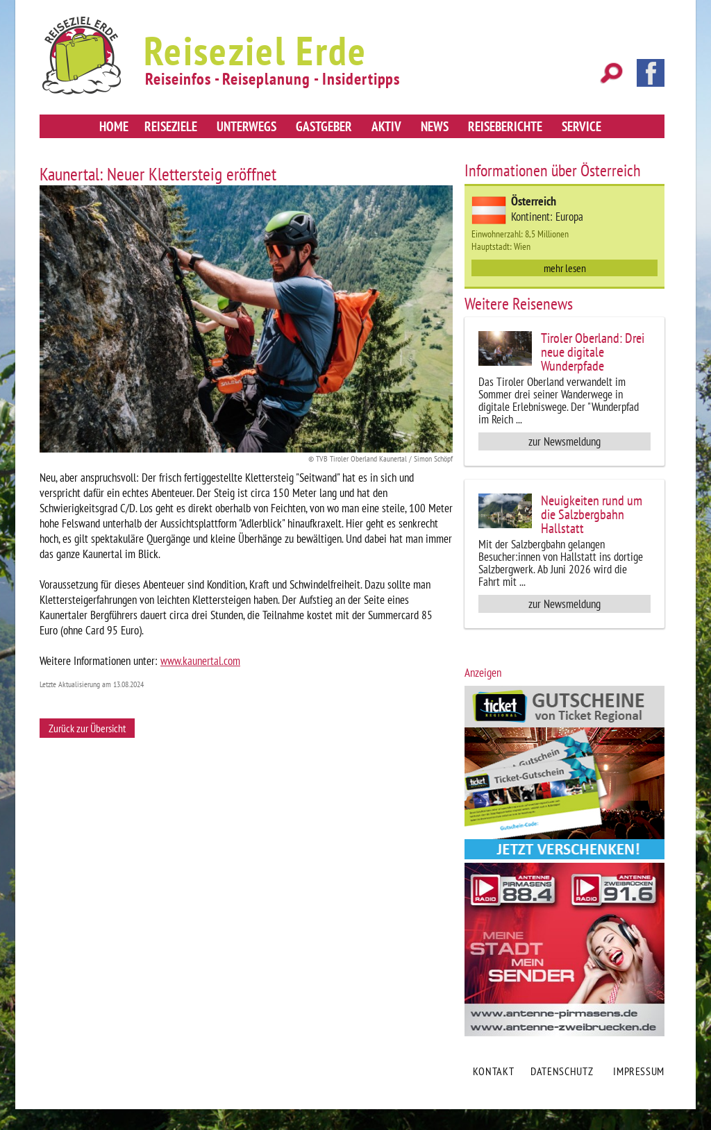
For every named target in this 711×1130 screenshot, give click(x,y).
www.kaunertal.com (200, 660)
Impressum (638, 1071)
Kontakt (493, 1071)
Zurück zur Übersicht (87, 728)
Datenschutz (561, 1071)
